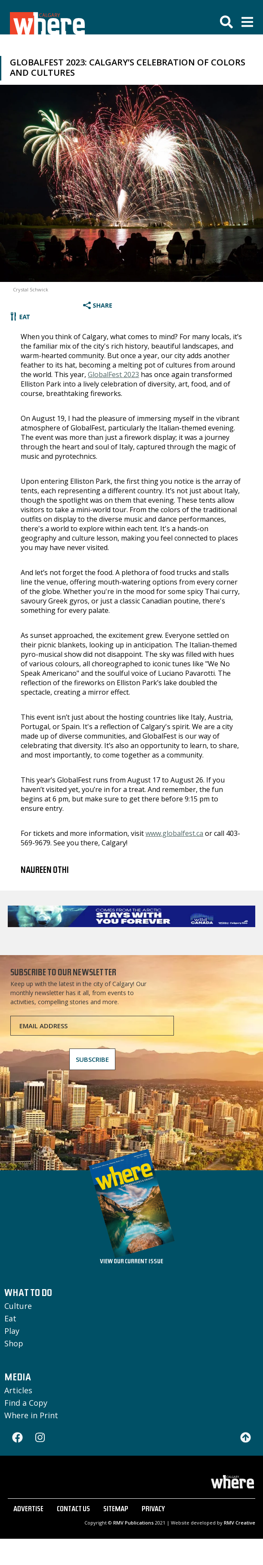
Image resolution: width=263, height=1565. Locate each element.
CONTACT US (73, 1510)
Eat (10, 1318)
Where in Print (31, 1415)
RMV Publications (133, 1522)
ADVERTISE (28, 1510)
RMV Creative (239, 1522)
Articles (18, 1390)
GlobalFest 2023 (113, 374)
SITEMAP (115, 1510)
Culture (18, 1306)
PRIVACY (153, 1510)
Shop (13, 1343)
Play (11, 1331)
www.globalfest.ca (174, 833)
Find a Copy (25, 1403)
